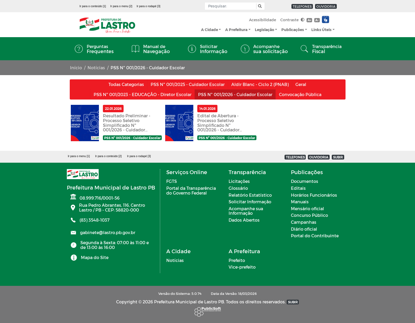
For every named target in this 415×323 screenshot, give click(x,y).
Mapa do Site (94, 257)
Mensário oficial (307, 208)
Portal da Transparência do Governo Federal (191, 190)
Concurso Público (309, 215)
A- (316, 20)
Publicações (292, 29)
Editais (298, 188)
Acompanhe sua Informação (246, 211)
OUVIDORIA (325, 6)
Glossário (238, 188)
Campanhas (303, 222)
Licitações (239, 181)
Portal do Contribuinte (315, 235)
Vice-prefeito (242, 266)
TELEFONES (302, 6)
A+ (309, 20)
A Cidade (209, 29)
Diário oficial (304, 228)
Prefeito (237, 260)
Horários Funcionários (314, 194)
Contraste (292, 20)
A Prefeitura (236, 29)
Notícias (96, 67)
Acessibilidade (262, 20)
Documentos (304, 181)
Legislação (264, 29)
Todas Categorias (126, 84)
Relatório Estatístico (250, 194)
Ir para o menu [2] (121, 6)
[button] (259, 6)
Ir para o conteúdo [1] (93, 6)
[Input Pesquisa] (231, 6)
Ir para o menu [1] (79, 156)
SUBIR (338, 157)
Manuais (300, 201)
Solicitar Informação (250, 201)
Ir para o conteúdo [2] (108, 156)
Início (76, 67)
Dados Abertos (244, 219)
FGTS (171, 181)
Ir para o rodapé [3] (148, 6)
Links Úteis (321, 29)
